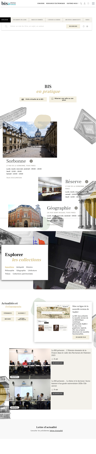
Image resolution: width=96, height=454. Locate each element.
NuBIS (87, 20)
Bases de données (37, 20)
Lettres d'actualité (22, 319)
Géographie (22, 271)
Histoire (32, 268)
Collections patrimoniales (24, 274)
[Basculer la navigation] (93, 4)
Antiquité (21, 268)
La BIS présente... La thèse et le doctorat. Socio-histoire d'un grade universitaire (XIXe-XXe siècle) (71, 383)
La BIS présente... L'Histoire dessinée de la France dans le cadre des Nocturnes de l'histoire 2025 (71, 353)
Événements (8, 313)
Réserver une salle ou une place (62, 100)
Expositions (9, 268)
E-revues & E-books (54, 20)
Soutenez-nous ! (72, 3)
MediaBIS (8, 319)
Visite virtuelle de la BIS (31, 100)
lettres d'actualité (56, 431)
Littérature (35, 271)
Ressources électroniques (55, 3)
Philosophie (9, 271)
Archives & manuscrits (73, 20)
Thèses (7, 274)
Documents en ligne (19, 20)
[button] (81, 3)
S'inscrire (40, 3)
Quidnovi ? (22, 313)
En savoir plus (81, 337)
